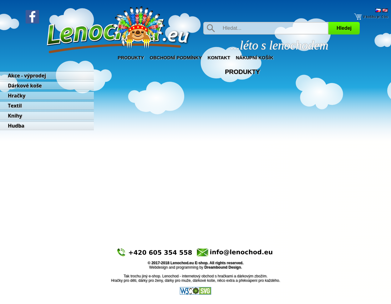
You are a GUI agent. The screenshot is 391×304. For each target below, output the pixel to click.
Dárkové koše (25, 85)
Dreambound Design (222, 267)
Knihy (15, 115)
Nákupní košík (254, 57)
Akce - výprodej (27, 75)
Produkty (131, 57)
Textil (15, 105)
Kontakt (218, 57)
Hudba (16, 125)
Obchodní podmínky (176, 57)
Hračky (16, 95)
